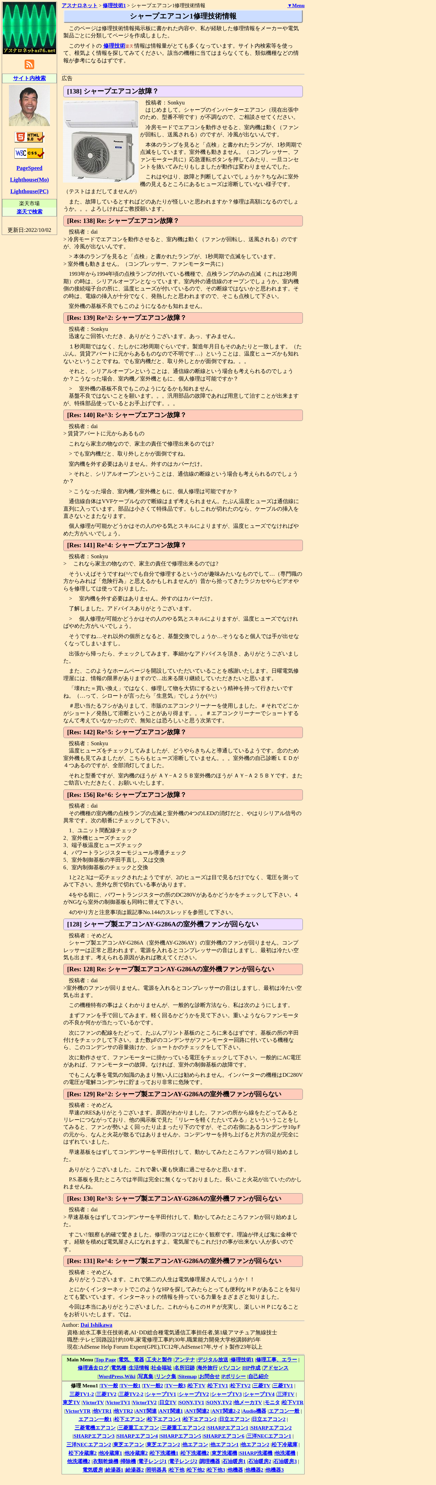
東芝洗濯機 (224, 1453)
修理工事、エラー (276, 1359)
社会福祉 (161, 1368)
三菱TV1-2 (81, 1394)
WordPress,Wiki (117, 1376)
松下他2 (196, 1470)
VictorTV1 (118, 1402)
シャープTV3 (226, 1394)
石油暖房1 (234, 1461)
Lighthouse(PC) (29, 191)
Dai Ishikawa (96, 1325)
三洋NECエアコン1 (269, 1436)
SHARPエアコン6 (224, 1436)
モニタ (272, 1402)
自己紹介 (258, 1376)
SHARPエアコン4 (137, 1436)
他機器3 (275, 1470)
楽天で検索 (29, 211)
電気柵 (118, 1368)
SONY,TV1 (191, 1402)
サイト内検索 (29, 78)
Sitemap (188, 1376)
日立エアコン (234, 1419)
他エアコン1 (224, 1444)
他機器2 (254, 1470)
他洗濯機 (285, 1453)
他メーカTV (248, 1402)
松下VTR (292, 1402)
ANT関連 (145, 1411)
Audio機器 (254, 1411)
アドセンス (275, 1368)
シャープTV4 (259, 1394)
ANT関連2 (197, 1411)
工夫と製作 (159, 1359)
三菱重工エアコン (138, 1428)
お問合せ (209, 1376)
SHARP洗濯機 (256, 1453)
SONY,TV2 (219, 1402)
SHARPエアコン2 (271, 1428)
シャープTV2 (194, 1394)
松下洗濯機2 (195, 1453)
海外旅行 (207, 1368)
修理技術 (114, 45)
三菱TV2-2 (131, 1394)
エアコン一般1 (95, 1419)
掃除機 (128, 1461)
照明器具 (156, 1470)
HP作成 (251, 1368)
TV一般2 (153, 1385)
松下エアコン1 (164, 1419)
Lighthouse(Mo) (29, 179)
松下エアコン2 (200, 1419)
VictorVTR (77, 1411)
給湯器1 (114, 1470)
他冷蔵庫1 (110, 1453)
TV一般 (109, 1385)
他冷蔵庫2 (136, 1453)
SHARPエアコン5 (180, 1436)
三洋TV (285, 1394)
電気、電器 (131, 1359)
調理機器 (210, 1461)
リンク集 (166, 1376)
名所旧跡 (184, 1368)
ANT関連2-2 (225, 1411)
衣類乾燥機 (105, 1461)
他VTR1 (102, 1411)
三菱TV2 (106, 1394)
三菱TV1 (283, 1385)
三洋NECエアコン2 (88, 1444)
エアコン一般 (284, 1411)
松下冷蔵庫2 (82, 1453)
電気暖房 (92, 1470)
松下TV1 (218, 1385)
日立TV (168, 1402)
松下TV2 (240, 1385)
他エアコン (195, 1444)
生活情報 (139, 1368)
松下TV (196, 1385)
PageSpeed (29, 168)
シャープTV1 (161, 1394)
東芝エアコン (128, 1444)
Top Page (105, 1359)
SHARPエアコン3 (94, 1436)
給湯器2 (135, 1470)
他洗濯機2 (78, 1461)
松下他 (176, 1470)
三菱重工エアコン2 (183, 1428)
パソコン (230, 1368)
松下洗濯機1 (164, 1453)
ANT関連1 (171, 1411)
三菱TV (261, 1385)
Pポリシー (234, 1376)
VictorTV (93, 1402)
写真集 (145, 1376)
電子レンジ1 (152, 1461)
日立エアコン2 (268, 1419)
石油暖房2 (259, 1461)
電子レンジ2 (183, 1461)
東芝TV (71, 1402)
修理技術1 (242, 1359)
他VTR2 (123, 1411)
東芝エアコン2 (163, 1444)
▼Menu (296, 5)
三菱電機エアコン (95, 1428)
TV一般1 (130, 1385)
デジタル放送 (212, 1359)
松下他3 (216, 1470)
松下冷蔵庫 (284, 1444)
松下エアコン (129, 1419)
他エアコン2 (255, 1444)
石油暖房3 (285, 1461)
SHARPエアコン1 (227, 1428)
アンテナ (185, 1359)
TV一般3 (175, 1385)
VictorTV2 (145, 1402)
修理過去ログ (93, 1368)
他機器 (235, 1470)
